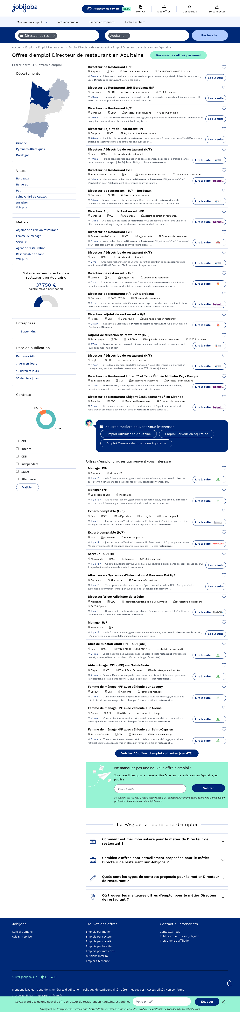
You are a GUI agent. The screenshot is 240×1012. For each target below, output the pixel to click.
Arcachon (22, 202)
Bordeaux (22, 178)
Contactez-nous (170, 931)
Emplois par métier (98, 931)
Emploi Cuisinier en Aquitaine (128, 434)
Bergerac (22, 184)
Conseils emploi (22, 931)
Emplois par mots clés (100, 951)
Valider (27, 487)
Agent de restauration (31, 248)
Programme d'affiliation (175, 940)
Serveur (21, 242)
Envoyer (207, 1001)
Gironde (21, 143)
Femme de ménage (28, 236)
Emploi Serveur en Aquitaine (186, 434)
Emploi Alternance (98, 961)
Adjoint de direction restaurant (37, 230)
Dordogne (22, 155)
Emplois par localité (99, 946)
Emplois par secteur (99, 936)
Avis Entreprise (22, 936)
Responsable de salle (30, 254)
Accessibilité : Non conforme (165, 989)
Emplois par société (98, 941)
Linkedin (49, 977)
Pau (18, 190)
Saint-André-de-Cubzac (31, 196)
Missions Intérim (97, 956)
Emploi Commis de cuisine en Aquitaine (136, 443)
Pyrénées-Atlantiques (30, 149)
